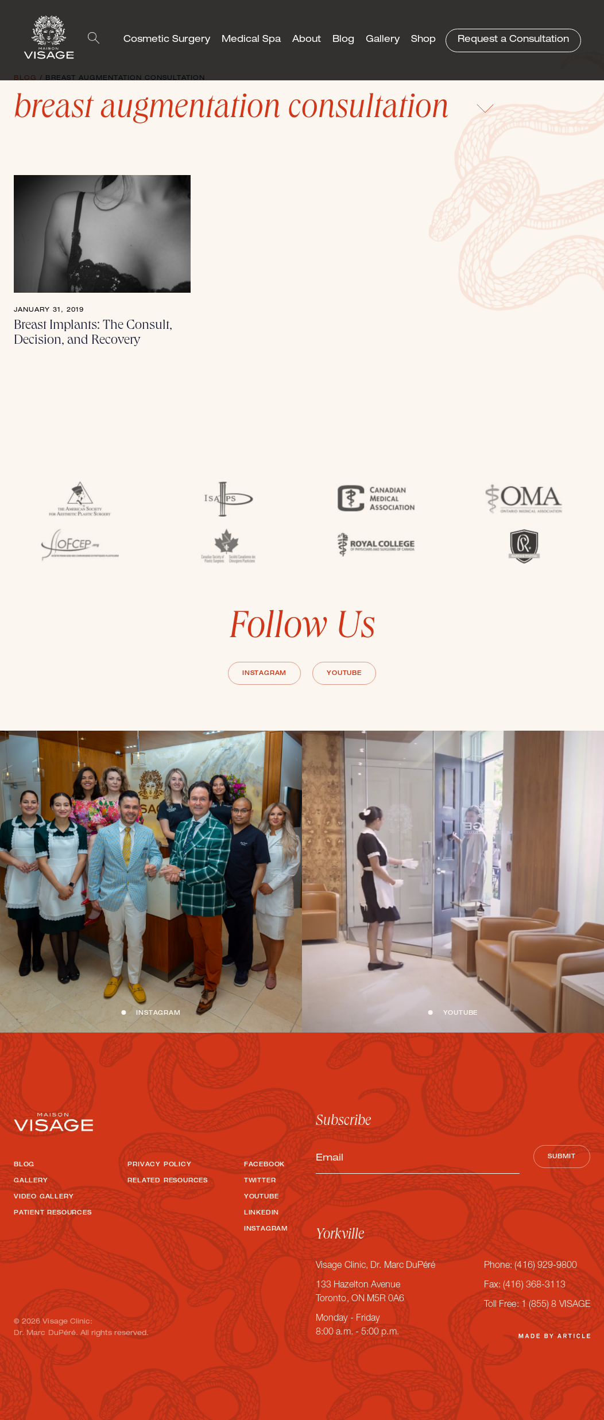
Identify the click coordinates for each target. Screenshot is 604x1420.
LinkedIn (261, 1213)
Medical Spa (251, 40)
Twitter (260, 1181)
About (306, 40)
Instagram (264, 674)
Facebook (264, 1165)
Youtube (344, 674)
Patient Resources (53, 1213)
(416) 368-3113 (534, 1285)
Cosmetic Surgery (166, 40)
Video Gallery (43, 1197)
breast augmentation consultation (254, 110)
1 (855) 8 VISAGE (555, 1305)
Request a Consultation (513, 40)
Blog (343, 40)
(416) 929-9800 (545, 1266)
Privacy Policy (159, 1165)
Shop (423, 40)
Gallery (383, 40)
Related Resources (167, 1181)
